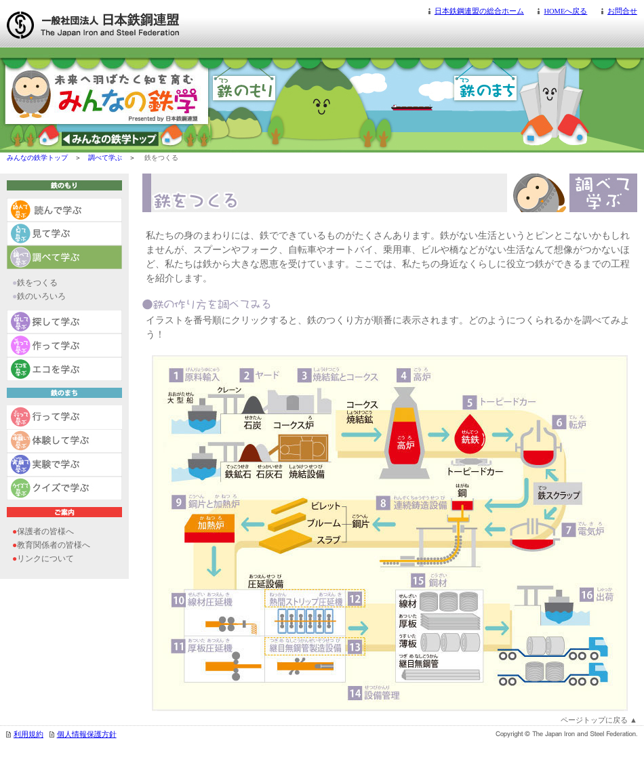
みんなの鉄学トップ (37, 157)
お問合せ (622, 11)
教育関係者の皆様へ (53, 545)
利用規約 (28, 734)
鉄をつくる (37, 282)
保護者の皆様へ (45, 531)
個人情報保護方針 (87, 734)
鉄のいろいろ (41, 296)
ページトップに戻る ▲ (599, 720)
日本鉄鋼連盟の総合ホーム (479, 11)
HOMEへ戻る (565, 11)
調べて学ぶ (105, 157)
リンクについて (45, 558)
